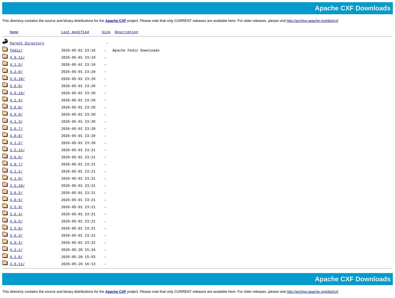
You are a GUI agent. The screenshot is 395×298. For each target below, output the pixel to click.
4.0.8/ (16, 135)
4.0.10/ (17, 92)
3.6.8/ (16, 107)
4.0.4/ (16, 242)
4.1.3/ (16, 121)
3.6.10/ (17, 78)
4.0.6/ (16, 199)
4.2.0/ (16, 71)
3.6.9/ (16, 85)
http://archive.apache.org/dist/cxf (312, 21)
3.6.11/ (17, 263)
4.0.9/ (16, 114)
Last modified (75, 31)
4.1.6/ (16, 256)
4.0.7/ (16, 164)
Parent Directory (27, 43)
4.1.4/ (16, 100)
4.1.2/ (16, 142)
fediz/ (16, 50)
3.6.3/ (16, 235)
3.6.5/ (16, 192)
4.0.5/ (16, 221)
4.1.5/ (16, 64)
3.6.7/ (16, 128)
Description (126, 31)
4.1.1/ (16, 171)
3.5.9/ (16, 206)
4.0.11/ (17, 57)
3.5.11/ (17, 149)
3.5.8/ (16, 228)
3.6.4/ (16, 213)
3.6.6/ (16, 156)
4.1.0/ (16, 178)
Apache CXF (115, 21)
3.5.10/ (17, 185)
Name (14, 31)
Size (106, 31)
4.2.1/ (16, 249)
